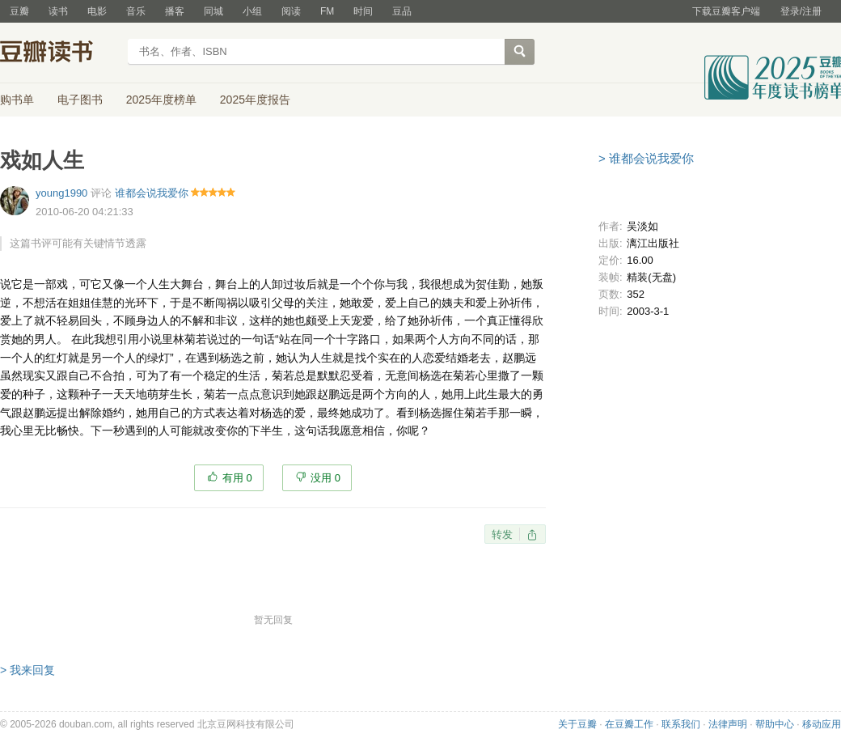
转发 (502, 534)
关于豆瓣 (577, 724)
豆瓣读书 (58, 53)
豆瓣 (19, 11)
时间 (363, 11)
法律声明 (727, 724)
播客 (174, 11)
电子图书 (80, 99)
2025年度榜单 (161, 99)
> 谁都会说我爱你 (646, 158)
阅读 (291, 11)
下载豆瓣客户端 (726, 11)
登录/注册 (801, 11)
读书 (58, 11)
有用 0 (237, 478)
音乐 (136, 11)
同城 (213, 11)
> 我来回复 (27, 670)
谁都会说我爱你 (151, 193)
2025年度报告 (255, 99)
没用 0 (325, 478)
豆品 (402, 11)
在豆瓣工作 (629, 724)
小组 (252, 11)
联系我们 (680, 724)
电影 (97, 11)
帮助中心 (774, 724)
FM (327, 11)
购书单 (17, 99)
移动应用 (821, 724)
